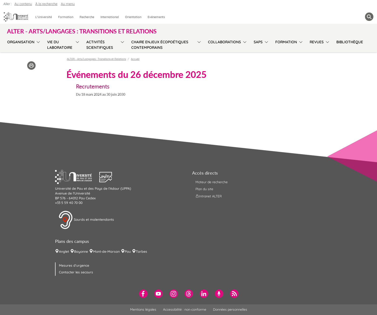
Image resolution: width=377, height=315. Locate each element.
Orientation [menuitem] (133, 17)
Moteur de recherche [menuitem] (211, 182)
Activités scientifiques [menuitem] (99, 45)
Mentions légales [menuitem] (143, 309)
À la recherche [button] (46, 4)
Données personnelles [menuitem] (230, 309)
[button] (77, 176)
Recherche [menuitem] (87, 17)
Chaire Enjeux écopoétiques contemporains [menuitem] (159, 45)
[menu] (37, 44)
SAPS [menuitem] (258, 42)
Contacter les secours (76, 272)
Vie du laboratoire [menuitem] (59, 45)
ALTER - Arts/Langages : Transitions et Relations (96, 59)
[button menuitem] (369, 17)
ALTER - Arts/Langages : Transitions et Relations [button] (82, 31)
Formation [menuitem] (65, 17)
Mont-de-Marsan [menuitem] (106, 251)
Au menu (68, 4)
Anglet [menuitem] (64, 251)
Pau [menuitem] (128, 251)
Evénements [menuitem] (156, 17)
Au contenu (23, 4)
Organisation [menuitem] (20, 42)
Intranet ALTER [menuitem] (208, 196)
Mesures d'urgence (74, 265)
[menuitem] (143, 294)
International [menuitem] (110, 17)
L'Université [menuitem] (43, 17)
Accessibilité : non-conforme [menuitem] (184, 309)
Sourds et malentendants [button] (86, 220)
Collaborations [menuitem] (224, 42)
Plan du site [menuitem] (204, 189)
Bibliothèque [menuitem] (349, 42)
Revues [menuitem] (317, 42)
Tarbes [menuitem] (141, 251)
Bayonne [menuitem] (81, 251)
